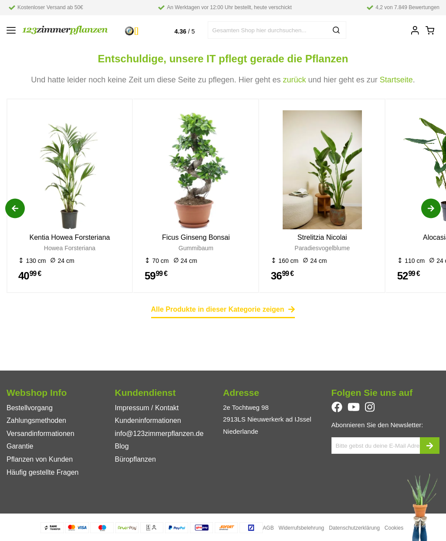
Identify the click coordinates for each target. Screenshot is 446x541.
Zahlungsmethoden (36, 420)
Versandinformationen (40, 433)
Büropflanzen (135, 459)
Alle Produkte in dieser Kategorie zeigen (223, 309)
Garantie (20, 446)
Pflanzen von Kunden (40, 459)
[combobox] (277, 30)
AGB (268, 528)
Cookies (394, 528)
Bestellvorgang (30, 408)
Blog (122, 446)
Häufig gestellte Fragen (42, 472)
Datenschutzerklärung (354, 528)
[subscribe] (429, 445)
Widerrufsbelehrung (301, 528)
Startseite (396, 79)
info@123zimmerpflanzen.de (159, 433)
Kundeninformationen (148, 420)
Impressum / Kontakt (147, 408)
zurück (294, 79)
